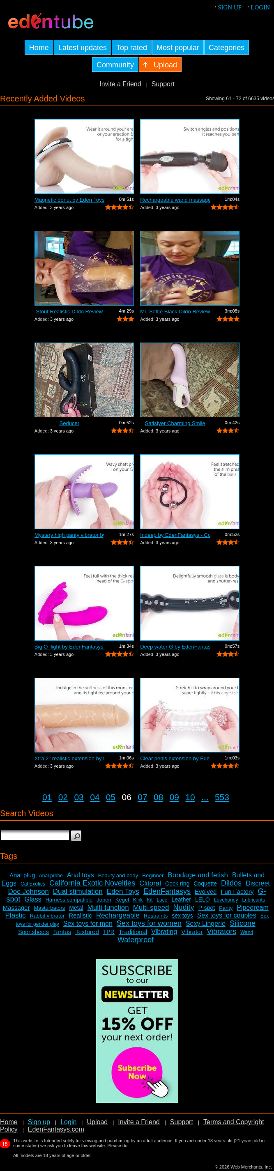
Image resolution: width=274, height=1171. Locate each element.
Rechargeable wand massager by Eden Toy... (175, 200)
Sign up (230, 7)
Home (9, 1121)
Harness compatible (68, 900)
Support (163, 84)
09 (174, 797)
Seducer (69, 423)
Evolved (205, 891)
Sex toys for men (88, 923)
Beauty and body (118, 875)
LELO (202, 899)
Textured (87, 931)
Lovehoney (226, 900)
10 (190, 797)
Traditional (133, 931)
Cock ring (177, 883)
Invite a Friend (120, 84)
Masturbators (49, 908)
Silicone (243, 923)
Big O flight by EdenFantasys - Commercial (69, 647)
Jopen (104, 900)
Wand (246, 932)
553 (222, 797)
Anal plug (22, 875)
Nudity (183, 907)
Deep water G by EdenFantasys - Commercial (175, 647)
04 (94, 797)
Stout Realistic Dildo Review (69, 311)
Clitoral (150, 883)
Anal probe (51, 876)
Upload (97, 1121)
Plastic (15, 915)
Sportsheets (33, 932)
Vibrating (164, 931)
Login (260, 7)
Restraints (156, 916)
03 (78, 797)
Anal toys (80, 875)
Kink (138, 900)
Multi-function (108, 907)
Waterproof (135, 940)
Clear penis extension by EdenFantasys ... (175, 758)
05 (110, 797)
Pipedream (252, 907)
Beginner (152, 875)
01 (47, 797)
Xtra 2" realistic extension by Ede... (69, 758)
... (205, 797)
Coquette (205, 883)
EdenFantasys (167, 891)
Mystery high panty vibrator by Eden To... (69, 535)
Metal (76, 907)
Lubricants (253, 900)
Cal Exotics (33, 884)
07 (142, 797)
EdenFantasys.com (56, 1129)
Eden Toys (123, 891)
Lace (162, 900)
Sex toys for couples (226, 915)
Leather (181, 899)
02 (63, 797)
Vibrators (221, 931)
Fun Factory (237, 891)
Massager (16, 907)
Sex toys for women (149, 923)
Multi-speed (151, 907)
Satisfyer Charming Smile (175, 423)
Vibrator (192, 931)
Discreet (258, 883)
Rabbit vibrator (47, 916)
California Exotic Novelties (92, 883)
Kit (149, 900)
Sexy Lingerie (206, 923)
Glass (32, 899)
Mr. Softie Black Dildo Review (175, 311)
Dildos (231, 883)
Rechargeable (118, 915)
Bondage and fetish (198, 875)
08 (158, 797)
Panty (226, 908)
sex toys (182, 915)
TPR (109, 932)
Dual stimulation (78, 891)
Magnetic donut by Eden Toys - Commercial (69, 200)
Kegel (122, 900)
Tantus (62, 931)
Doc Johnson (28, 891)
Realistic (80, 915)
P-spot (206, 907)
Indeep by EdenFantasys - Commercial (175, 535)
